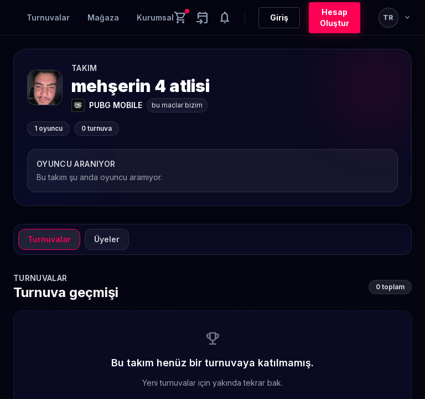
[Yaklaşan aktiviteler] (202, 17)
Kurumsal (155, 17)
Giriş (279, 17)
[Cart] (180, 17)
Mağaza (103, 17)
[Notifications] (224, 17)
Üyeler (107, 239)
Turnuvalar (48, 17)
